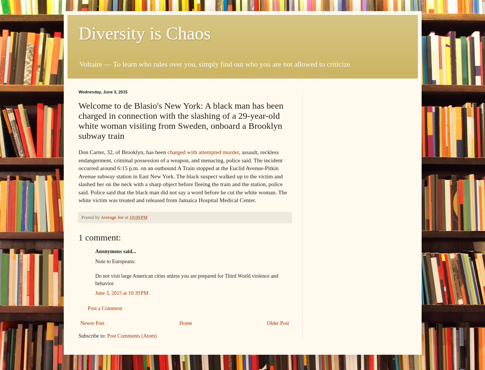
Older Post (278, 323)
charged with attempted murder (203, 152)
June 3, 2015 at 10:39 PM (121, 293)
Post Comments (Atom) (132, 336)
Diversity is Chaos (145, 33)
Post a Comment (105, 308)
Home (185, 323)
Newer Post (93, 323)
